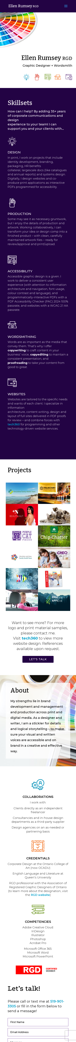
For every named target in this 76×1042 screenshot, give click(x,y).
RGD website (40, 895)
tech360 (14, 424)
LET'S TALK (38, 659)
